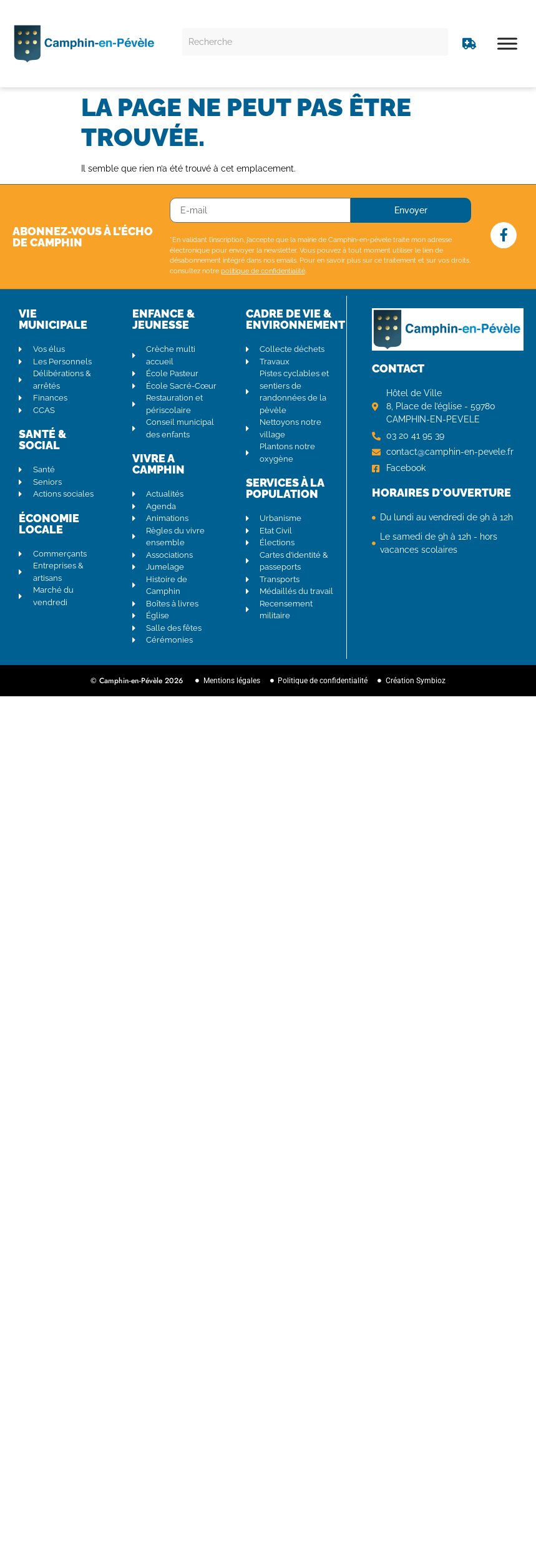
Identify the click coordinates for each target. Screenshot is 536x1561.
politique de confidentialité (263, 271)
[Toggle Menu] (507, 43)
